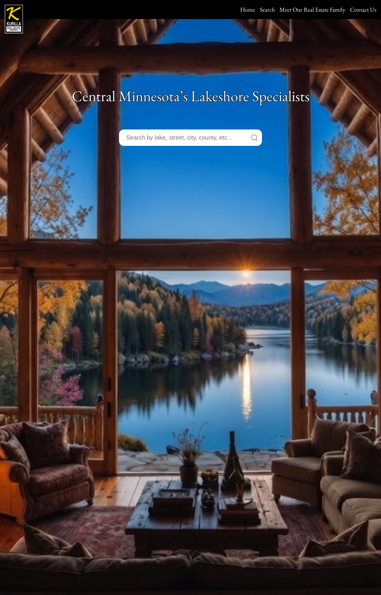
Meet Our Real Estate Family (312, 9)
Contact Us (363, 9)
